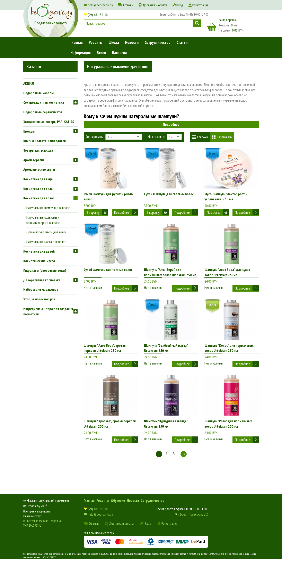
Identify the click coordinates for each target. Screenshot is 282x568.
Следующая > (183, 463)
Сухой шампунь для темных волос (108, 271)
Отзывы (128, 5)
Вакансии (119, 52)
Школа (114, 42)
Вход (179, 5)
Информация (80, 52)
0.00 (235, 30)
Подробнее (171, 124)
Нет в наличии (93, 286)
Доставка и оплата (155, 5)
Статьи (182, 42)
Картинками (224, 137)
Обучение (118, 509)
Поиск (197, 23)
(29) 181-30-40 (98, 14)
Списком (202, 137)
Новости (132, 42)
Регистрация (200, 5)
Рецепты (96, 42)
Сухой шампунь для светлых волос (169, 194)
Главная (76, 42)
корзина (211, 27)
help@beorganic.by (100, 5)
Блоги (101, 52)
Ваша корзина (228, 19)
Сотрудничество (157, 42)
